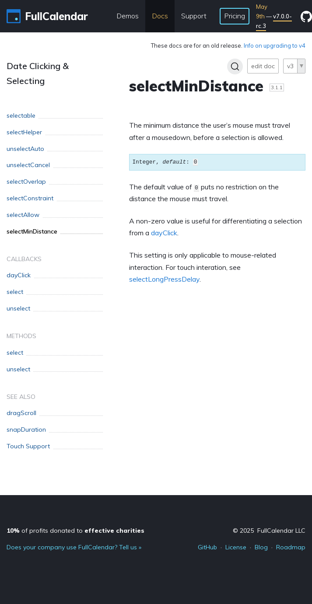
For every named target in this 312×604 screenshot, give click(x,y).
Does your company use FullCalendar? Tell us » (74, 547)
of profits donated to (75, 530)
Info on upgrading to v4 (274, 45)
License (235, 547)
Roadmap (290, 547)
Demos (127, 15)
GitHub (207, 547)
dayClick (164, 232)
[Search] (235, 66)
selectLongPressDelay (164, 279)
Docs (160, 15)
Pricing (234, 15)
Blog (261, 547)
